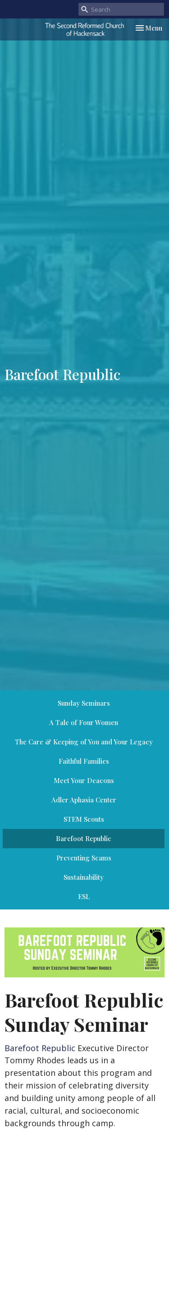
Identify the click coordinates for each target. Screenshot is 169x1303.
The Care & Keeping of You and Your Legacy (84, 741)
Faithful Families (84, 761)
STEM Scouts (84, 819)
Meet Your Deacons (84, 780)
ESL (84, 896)
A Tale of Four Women (83, 722)
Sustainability (84, 877)
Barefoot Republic (83, 838)
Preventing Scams (83, 857)
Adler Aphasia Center (83, 799)
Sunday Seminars (84, 703)
